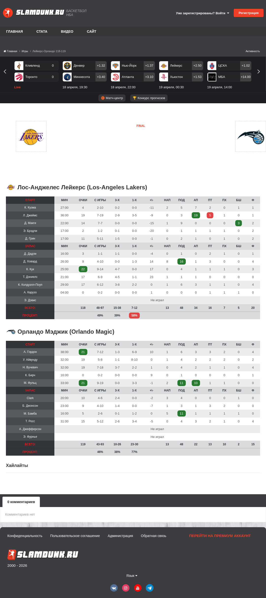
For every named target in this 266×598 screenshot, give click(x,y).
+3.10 (149, 77)
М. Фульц (30, 383)
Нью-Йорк (129, 65)
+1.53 (197, 77)
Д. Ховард (30, 261)
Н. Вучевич (30, 367)
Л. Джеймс (30, 215)
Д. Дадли (30, 253)
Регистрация (249, 13)
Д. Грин (30, 238)
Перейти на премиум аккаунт (220, 536)
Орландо (116, 149)
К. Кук (30, 269)
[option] (36, 76)
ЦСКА (222, 65)
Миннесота (82, 77)
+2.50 (197, 65)
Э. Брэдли (30, 231)
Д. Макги (30, 223)
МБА (221, 77)
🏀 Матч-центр (112, 98)
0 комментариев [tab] (21, 502)
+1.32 (101, 65)
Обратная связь (153, 536)
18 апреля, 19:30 (75, 87)
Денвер (79, 65)
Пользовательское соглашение (75, 536)
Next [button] (260, 77)
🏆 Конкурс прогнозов (149, 98)
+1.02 (246, 65)
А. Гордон (30, 352)
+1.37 (149, 65)
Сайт (91, 31)
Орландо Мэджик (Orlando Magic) (65, 331)
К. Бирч (30, 375)
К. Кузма (30, 207)
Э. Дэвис (30, 300)
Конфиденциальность (24, 536)
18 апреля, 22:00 (123, 87)
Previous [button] (7, 77)
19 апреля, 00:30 (171, 87)
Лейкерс (176, 65)
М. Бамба (30, 413)
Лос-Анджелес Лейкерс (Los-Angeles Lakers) (82, 187)
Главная (14, 31)
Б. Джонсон (30, 405)
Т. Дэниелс (30, 277)
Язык (131, 576)
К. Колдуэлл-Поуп (30, 284)
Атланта (128, 77)
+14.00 (245, 77)
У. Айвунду (30, 359)
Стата (41, 31)
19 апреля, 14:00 (219, 87)
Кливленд (32, 65)
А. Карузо (30, 292)
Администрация (120, 536)
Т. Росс (30, 421)
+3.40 (101, 77)
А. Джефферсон (30, 429)
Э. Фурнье (30, 436)
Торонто (31, 77)
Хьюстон (176, 77)
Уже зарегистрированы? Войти (202, 13)
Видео (67, 31)
